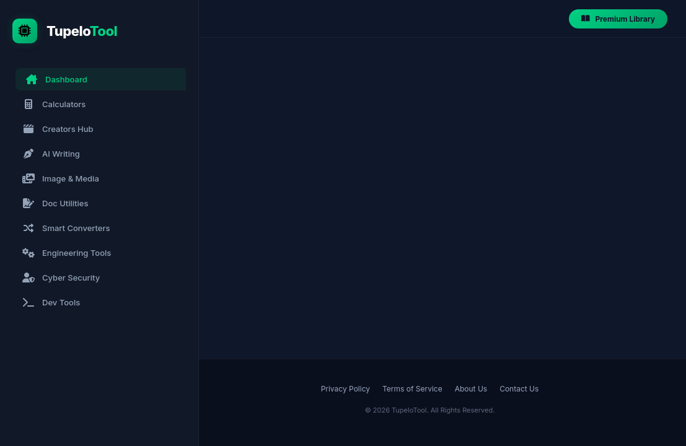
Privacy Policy (345, 388)
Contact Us (519, 388)
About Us (471, 388)
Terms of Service (412, 388)
